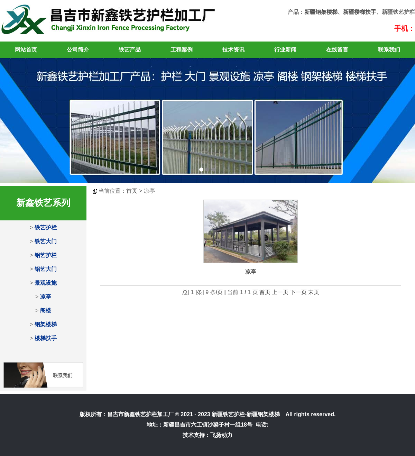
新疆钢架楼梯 (321, 12)
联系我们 (389, 50)
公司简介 (78, 50)
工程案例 (181, 50)
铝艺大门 (46, 269)
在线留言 (337, 50)
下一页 (298, 292)
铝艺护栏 (46, 255)
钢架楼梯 (46, 324)
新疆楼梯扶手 (359, 12)
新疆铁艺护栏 (228, 414)
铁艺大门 (46, 241)
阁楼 (45, 310)
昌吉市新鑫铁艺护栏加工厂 (140, 414)
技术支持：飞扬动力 (207, 435)
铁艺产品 (130, 50)
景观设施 (46, 283)
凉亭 (45, 297)
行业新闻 (285, 50)
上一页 (280, 292)
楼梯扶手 (46, 338)
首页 (131, 191)
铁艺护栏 (46, 227)
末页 (313, 292)
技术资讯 (233, 50)
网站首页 (26, 50)
